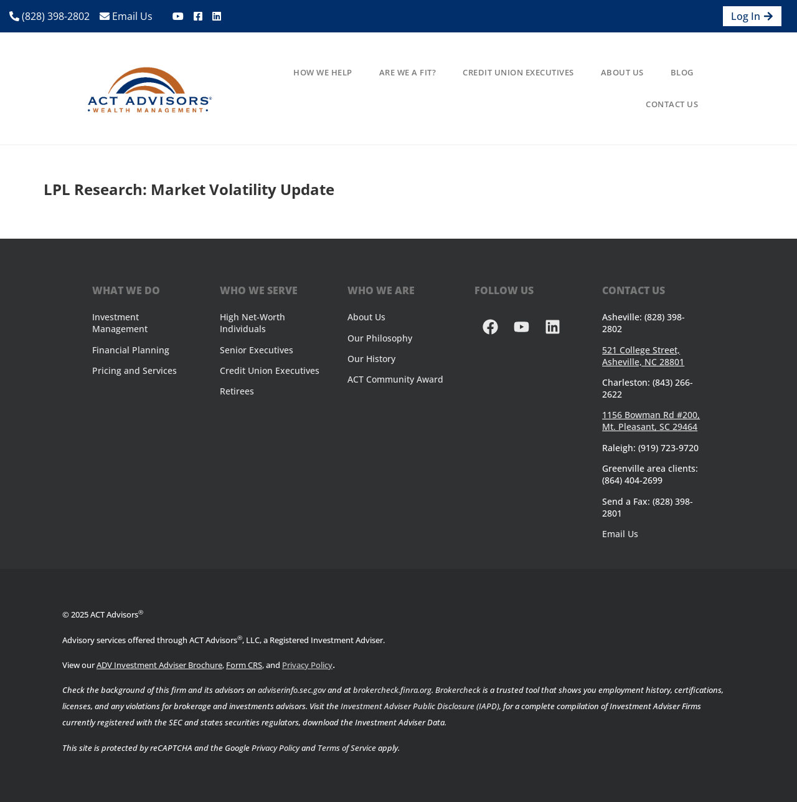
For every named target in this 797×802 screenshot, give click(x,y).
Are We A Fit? (407, 72)
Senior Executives (256, 350)
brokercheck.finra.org (392, 689)
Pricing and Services (134, 370)
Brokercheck (458, 689)
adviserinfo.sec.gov (292, 689)
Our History (371, 359)
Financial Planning (130, 350)
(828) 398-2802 (49, 16)
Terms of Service (347, 747)
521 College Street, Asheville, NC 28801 (643, 356)
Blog (682, 72)
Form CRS (244, 665)
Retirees (237, 391)
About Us (622, 72)
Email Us (126, 16)
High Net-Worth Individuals (252, 323)
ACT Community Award (395, 379)
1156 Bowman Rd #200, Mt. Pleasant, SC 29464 (651, 420)
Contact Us (672, 104)
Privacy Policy (307, 665)
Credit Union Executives (518, 72)
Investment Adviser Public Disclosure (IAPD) (420, 706)
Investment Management (120, 323)
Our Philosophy (379, 338)
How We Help (322, 72)
